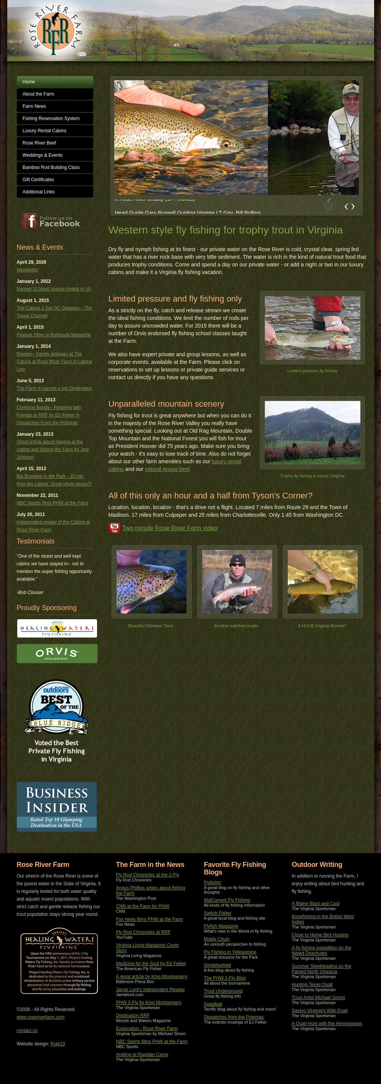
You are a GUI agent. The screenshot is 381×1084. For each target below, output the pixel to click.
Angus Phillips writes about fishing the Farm (150, 890)
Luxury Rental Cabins (44, 130)
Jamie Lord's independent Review (150, 989)
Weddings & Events (43, 155)
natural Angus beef (167, 469)
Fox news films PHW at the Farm (149, 919)
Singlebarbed (217, 965)
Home (29, 81)
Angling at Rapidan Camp (142, 1054)
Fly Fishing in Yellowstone (230, 952)
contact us (27, 1030)
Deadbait (213, 1004)
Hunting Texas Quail (312, 984)
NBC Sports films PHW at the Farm (52, 503)
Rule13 (57, 1044)
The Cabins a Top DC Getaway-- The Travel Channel (54, 311)
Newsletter (28, 270)
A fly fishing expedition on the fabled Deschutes (321, 950)
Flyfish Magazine (221, 926)
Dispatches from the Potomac (234, 1017)
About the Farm (38, 94)
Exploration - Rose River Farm (147, 1028)
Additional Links (39, 192)
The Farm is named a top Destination (54, 388)
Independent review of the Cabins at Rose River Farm (53, 525)
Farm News (34, 106)
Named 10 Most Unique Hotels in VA (54, 289)
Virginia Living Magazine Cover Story (147, 948)
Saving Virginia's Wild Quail (320, 1010)
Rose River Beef (39, 143)
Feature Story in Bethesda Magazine (54, 335)
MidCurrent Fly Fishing (227, 900)
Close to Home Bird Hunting (320, 935)
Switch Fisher (218, 913)
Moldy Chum (217, 939)
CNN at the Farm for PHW (142, 906)
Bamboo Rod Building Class (51, 167)
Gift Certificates (38, 179)
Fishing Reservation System (51, 118)
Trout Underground (223, 991)
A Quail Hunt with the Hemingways (327, 1023)
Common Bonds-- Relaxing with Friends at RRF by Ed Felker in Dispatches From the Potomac (49, 415)
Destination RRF (133, 1015)
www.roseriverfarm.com (41, 1017)
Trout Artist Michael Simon (318, 997)
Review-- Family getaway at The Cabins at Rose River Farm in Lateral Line (54, 361)
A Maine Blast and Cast (316, 903)
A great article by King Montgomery (152, 976)
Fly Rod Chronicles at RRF (143, 932)
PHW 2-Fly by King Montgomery (149, 1002)
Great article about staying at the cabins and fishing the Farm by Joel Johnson (53, 449)
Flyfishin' (213, 882)
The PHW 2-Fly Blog (225, 978)
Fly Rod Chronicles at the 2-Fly (147, 875)
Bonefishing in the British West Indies (323, 919)
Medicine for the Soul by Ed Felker (151, 963)
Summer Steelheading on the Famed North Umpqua (321, 969)
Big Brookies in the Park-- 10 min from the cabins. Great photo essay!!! (54, 480)
